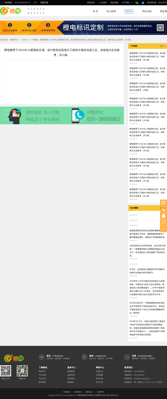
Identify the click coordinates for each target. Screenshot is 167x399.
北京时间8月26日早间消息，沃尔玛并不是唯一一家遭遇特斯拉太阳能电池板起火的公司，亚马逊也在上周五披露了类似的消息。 (148, 251)
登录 (35, 3)
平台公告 (42, 378)
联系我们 (42, 382)
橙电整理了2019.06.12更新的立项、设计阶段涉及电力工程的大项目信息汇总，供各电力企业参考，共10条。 (148, 117)
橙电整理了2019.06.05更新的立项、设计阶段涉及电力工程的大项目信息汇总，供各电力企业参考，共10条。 (148, 71)
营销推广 (71, 382)
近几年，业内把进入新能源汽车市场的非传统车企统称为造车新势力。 (147, 271)
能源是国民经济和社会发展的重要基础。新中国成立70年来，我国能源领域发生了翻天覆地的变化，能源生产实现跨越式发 (147, 234)
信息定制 (71, 375)
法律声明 (100, 392)
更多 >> (163, 46)
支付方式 (99, 382)
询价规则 (66, 392)
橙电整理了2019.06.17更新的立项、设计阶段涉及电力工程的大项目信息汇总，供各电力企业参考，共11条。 (148, 147)
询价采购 (147, 11)
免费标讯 (129, 11)
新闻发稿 (71, 371)
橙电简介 (42, 371)
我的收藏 (114, 3)
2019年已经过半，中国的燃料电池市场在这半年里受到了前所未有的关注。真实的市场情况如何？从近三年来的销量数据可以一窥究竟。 (147, 308)
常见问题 (99, 378)
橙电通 (163, 11)
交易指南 (99, 375)
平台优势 (42, 375)
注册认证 (99, 371)
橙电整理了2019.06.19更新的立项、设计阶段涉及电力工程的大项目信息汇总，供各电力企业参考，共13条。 (148, 162)
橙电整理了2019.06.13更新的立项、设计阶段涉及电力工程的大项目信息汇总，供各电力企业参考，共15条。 (148, 132)
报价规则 (78, 392)
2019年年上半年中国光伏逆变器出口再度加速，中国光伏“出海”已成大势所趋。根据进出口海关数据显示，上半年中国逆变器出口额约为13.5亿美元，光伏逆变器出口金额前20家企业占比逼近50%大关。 (147, 287)
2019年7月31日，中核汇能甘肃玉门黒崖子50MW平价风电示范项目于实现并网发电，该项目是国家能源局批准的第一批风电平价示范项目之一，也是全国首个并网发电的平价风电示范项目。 (148, 328)
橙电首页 (91, 3)
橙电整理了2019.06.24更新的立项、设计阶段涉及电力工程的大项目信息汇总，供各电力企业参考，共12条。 (86, 40)
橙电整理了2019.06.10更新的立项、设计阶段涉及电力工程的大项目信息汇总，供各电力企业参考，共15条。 (148, 102)
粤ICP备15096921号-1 (111, 395)
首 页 (95, 11)
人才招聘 (103, 3)
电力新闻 (111, 11)
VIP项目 (34, 40)
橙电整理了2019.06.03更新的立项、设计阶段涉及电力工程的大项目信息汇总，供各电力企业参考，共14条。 (148, 56)
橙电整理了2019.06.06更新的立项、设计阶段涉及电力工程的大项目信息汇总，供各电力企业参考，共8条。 (148, 86)
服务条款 (89, 392)
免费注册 (44, 3)
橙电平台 (14, 40)
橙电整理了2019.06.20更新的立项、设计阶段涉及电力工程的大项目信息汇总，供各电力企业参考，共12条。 (148, 177)
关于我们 (126, 3)
